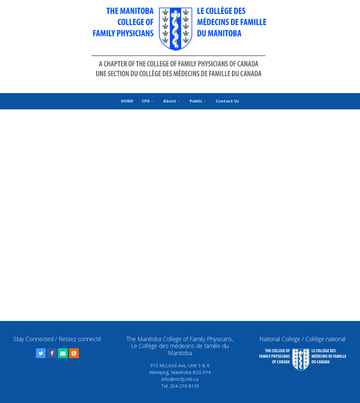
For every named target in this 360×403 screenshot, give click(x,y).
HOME (127, 101)
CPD (148, 101)
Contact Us (227, 101)
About (172, 101)
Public (198, 101)
